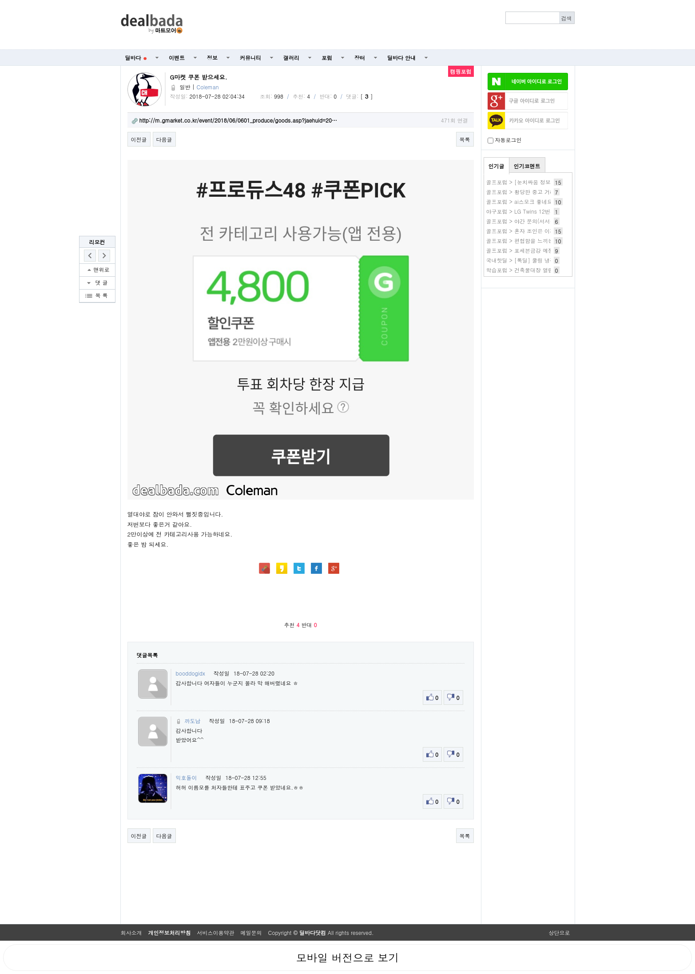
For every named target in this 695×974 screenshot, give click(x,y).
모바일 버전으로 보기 (347, 957)
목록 (465, 139)
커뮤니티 (250, 57)
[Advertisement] (383, 25)
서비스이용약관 (215, 932)
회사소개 (131, 932)
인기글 (496, 166)
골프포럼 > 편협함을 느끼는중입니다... (533, 240)
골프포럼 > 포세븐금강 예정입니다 (528, 250)
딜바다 (136, 57)
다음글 (164, 139)
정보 (212, 57)
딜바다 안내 (401, 57)
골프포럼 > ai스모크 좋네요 (519, 201)
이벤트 (177, 57)
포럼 (327, 57)
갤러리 (291, 57)
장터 (359, 57)
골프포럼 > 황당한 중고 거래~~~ (527, 191)
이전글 (139, 139)
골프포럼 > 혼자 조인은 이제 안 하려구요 (536, 231)
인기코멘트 (527, 166)
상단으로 (559, 932)
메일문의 (251, 932)
